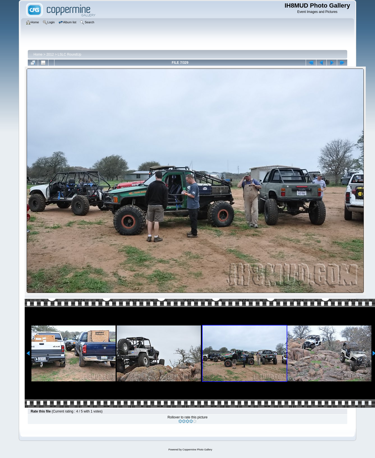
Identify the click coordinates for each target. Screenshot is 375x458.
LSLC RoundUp (69, 54)
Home (37, 54)
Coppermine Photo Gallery (197, 449)
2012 (50, 54)
